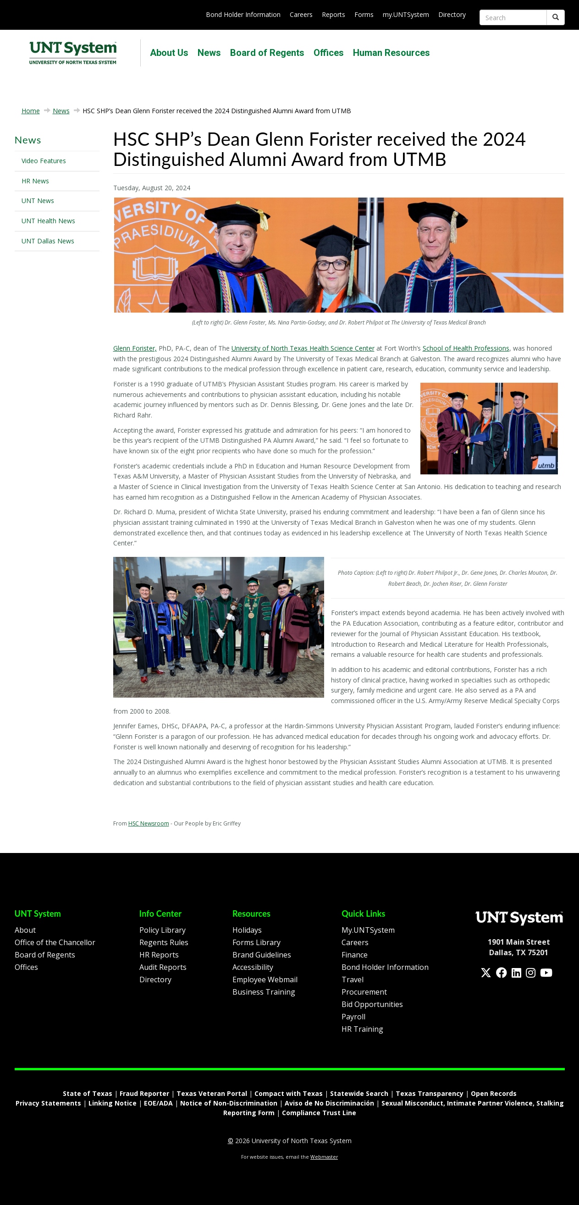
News (209, 52)
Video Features (44, 160)
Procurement (364, 992)
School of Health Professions (466, 348)
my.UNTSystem (406, 14)
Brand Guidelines (261, 955)
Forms (364, 14)
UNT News (38, 200)
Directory (452, 14)
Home (31, 110)
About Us (169, 52)
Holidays (247, 930)
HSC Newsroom (148, 823)
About (25, 930)
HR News (35, 180)
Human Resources (391, 52)
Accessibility (252, 967)
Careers (301, 14)
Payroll (353, 1017)
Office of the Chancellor (55, 942)
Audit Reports (163, 967)
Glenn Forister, (135, 348)
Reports (333, 14)
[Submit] (555, 17)
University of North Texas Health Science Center (303, 348)
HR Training (362, 1029)
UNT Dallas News (48, 241)
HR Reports (159, 955)
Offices (329, 52)
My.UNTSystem (368, 930)
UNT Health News (48, 220)
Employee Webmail (265, 979)
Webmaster (324, 1157)
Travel (353, 979)
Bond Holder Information (243, 14)
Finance (355, 955)
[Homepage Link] (519, 918)
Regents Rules (163, 942)
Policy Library (162, 930)
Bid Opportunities (372, 1004)
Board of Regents (267, 52)
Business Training (263, 992)
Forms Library (256, 942)
